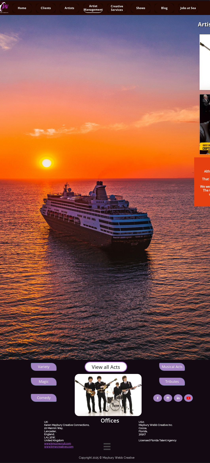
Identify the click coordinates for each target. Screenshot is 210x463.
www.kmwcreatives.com (58, 446)
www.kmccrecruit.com (57, 443)
